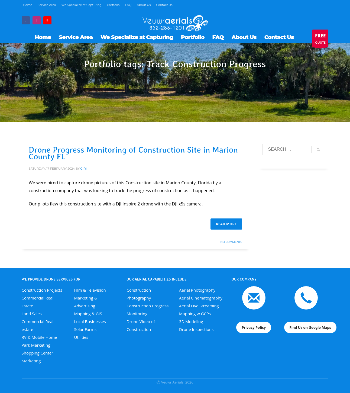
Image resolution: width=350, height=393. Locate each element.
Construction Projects (42, 290)
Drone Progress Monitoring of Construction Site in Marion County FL (133, 153)
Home (27, 5)
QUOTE (320, 39)
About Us (144, 5)
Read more (226, 223)
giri (83, 168)
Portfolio (113, 5)
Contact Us (164, 5)
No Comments (231, 242)
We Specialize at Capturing (81, 5)
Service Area (47, 5)
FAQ (128, 5)
